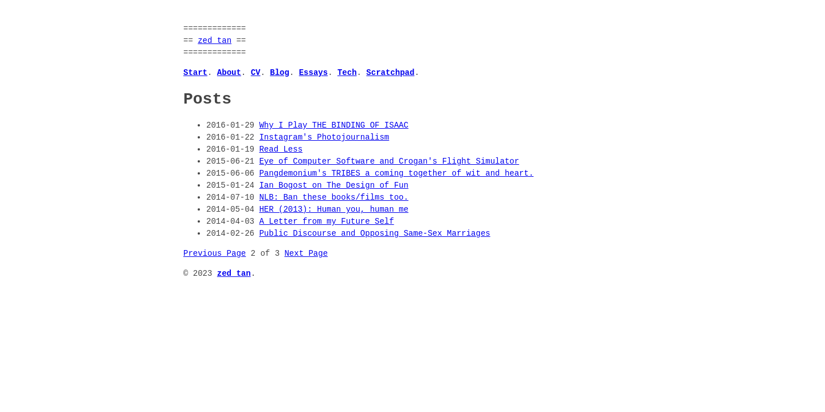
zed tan (214, 40)
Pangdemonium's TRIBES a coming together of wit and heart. (396, 173)
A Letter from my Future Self (326, 221)
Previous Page (214, 253)
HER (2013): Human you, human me (333, 209)
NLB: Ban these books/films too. (333, 197)
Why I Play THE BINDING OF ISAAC (333, 125)
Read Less (280, 149)
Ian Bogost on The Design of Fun (333, 185)
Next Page (306, 253)
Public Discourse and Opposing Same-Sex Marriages (374, 233)
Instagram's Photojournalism (324, 137)
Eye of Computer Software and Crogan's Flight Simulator (389, 161)
